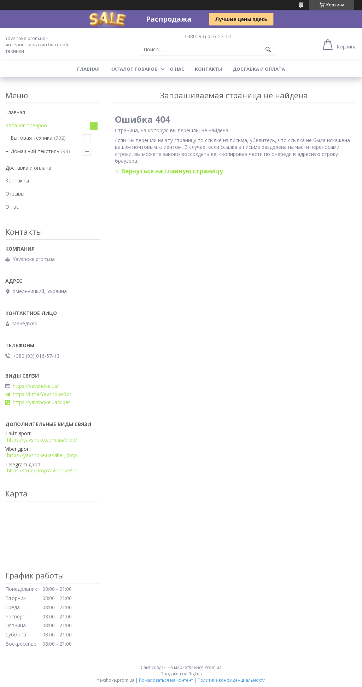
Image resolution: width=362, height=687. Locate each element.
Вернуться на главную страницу (172, 171)
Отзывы (14, 193)
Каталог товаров (134, 69)
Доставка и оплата (259, 69)
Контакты (208, 69)
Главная (88, 69)
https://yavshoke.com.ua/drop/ (42, 440)
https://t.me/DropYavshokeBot (42, 470)
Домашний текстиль (35, 151)
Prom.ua (213, 667)
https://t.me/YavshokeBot (42, 394)
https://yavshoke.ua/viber (41, 402)
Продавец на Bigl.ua (181, 674)
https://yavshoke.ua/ (36, 386)
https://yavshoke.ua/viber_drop (42, 455)
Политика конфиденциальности (231, 680)
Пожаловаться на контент (166, 680)
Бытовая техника (31, 137)
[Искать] (268, 49)
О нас (177, 69)
